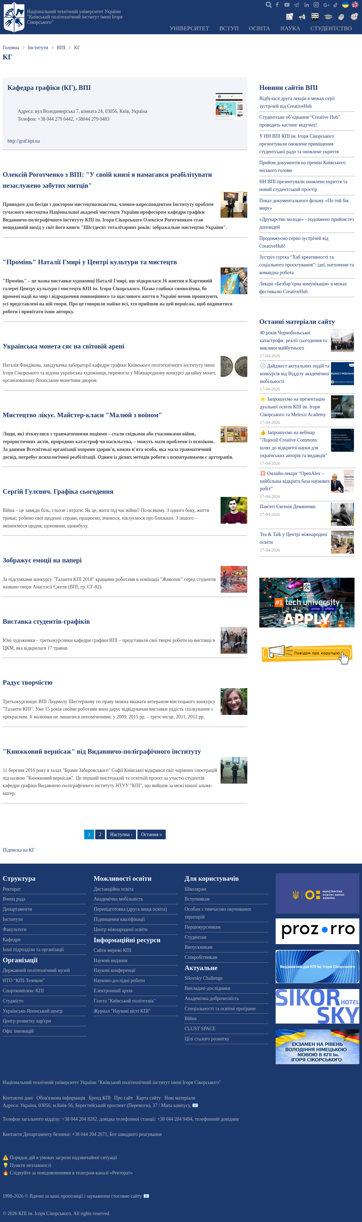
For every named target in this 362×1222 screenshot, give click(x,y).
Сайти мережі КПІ (112, 950)
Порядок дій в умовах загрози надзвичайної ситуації (63, 1157)
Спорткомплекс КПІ (23, 990)
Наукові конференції (114, 970)
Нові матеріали (179, 1098)
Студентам (196, 937)
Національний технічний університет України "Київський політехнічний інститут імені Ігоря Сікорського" (74, 17)
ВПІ (61, 47)
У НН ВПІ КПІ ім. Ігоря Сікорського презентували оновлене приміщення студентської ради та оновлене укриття (299, 143)
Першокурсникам (203, 927)
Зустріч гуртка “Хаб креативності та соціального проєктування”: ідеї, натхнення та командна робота (306, 264)
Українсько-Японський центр (33, 1011)
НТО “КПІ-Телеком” (24, 980)
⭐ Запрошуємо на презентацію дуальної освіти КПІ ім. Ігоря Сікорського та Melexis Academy (293, 406)
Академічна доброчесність (212, 998)
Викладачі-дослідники (207, 988)
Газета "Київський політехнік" (125, 1000)
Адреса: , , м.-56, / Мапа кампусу (96, 1105)
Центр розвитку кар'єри (27, 1021)
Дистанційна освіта (113, 889)
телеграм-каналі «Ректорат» (104, 1172)
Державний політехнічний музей (36, 970)
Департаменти (17, 909)
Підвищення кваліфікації (119, 919)
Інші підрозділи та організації (33, 949)
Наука (290, 28)
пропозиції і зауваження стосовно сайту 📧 (105, 1196)
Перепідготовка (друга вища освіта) (130, 909)
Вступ (229, 28)
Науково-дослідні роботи (119, 980)
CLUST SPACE (200, 1028)
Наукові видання (111, 960)
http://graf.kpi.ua (23, 141)
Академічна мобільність (118, 899)
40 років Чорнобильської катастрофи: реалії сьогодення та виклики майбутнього (293, 340)
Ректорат (12, 889)
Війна (191, 1018)
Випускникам (199, 947)
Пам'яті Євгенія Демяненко (287, 506)
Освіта (259, 28)
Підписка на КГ (19, 850)
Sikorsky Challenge (204, 978)
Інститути (38, 47)
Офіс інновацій (18, 1031)
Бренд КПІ (100, 1098)
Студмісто (13, 1000)
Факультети (14, 929)
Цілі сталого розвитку (207, 1038)
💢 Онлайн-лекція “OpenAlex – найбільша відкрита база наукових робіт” (295, 481)
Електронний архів (113, 990)
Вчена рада (14, 899)
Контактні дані (18, 1098)
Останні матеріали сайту (297, 321)
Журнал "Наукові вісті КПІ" (122, 1011)
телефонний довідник (217, 1119)
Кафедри (12, 939)
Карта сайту (148, 1098)
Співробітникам (201, 957)
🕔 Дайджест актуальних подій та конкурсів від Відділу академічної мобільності (294, 373)
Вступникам (197, 899)
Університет (189, 28)
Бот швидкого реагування (136, 1134)
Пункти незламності (30, 1165)
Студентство (331, 28)
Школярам (195, 889)
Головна (11, 47)
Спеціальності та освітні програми (220, 1008)
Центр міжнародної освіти (121, 929)
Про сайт (123, 1098)
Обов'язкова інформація (61, 1098)
